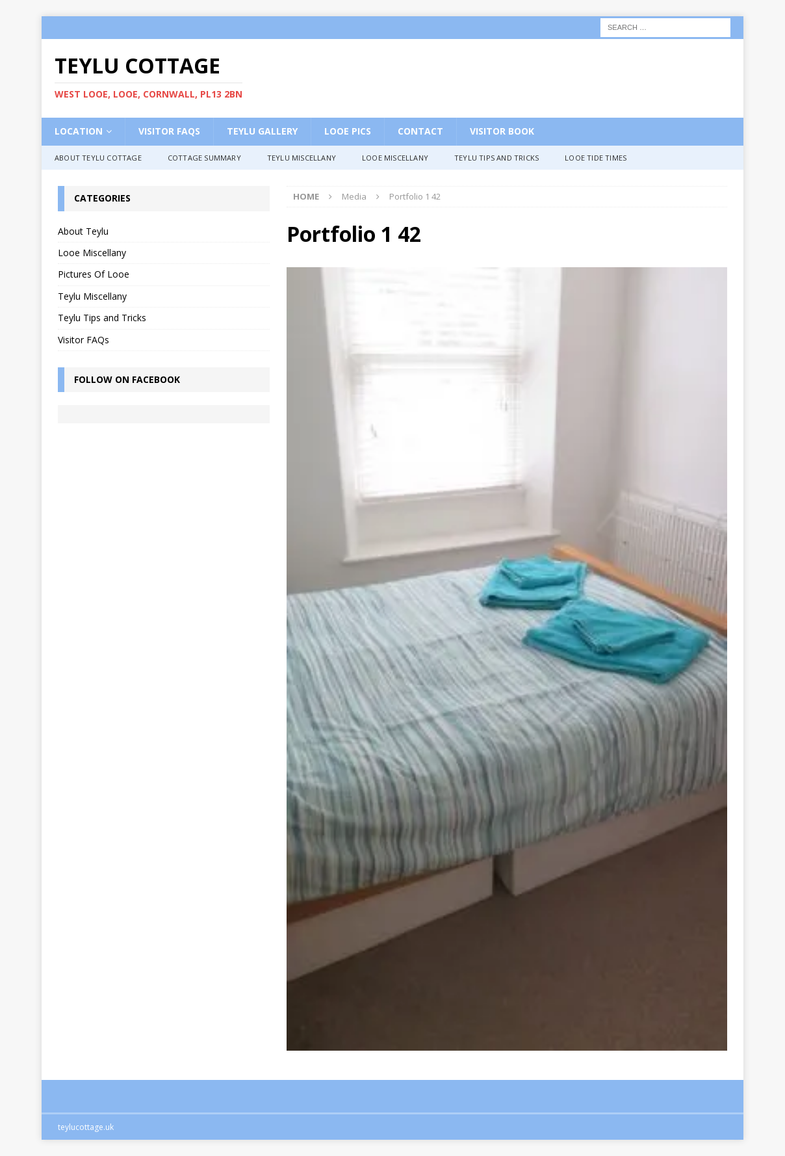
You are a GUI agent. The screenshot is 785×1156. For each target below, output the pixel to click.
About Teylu (83, 231)
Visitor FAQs (169, 131)
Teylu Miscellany (301, 158)
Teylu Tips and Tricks (496, 158)
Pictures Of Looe (93, 274)
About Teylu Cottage (98, 158)
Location (79, 131)
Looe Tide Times (595, 158)
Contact (420, 131)
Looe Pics (347, 131)
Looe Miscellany (395, 158)
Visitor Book (502, 131)
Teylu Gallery (262, 131)
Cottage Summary (204, 158)
